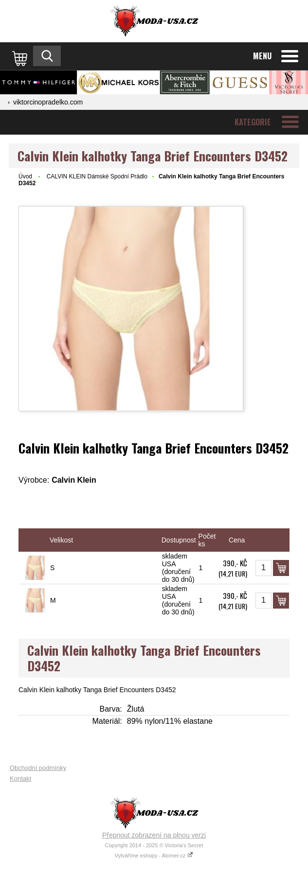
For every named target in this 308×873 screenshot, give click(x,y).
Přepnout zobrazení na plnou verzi (154, 835)
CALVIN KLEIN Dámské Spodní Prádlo (97, 176)
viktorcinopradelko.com (48, 102)
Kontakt (20, 778)
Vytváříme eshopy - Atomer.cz (154, 855)
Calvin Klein (74, 480)
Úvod (25, 176)
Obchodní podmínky (38, 767)
